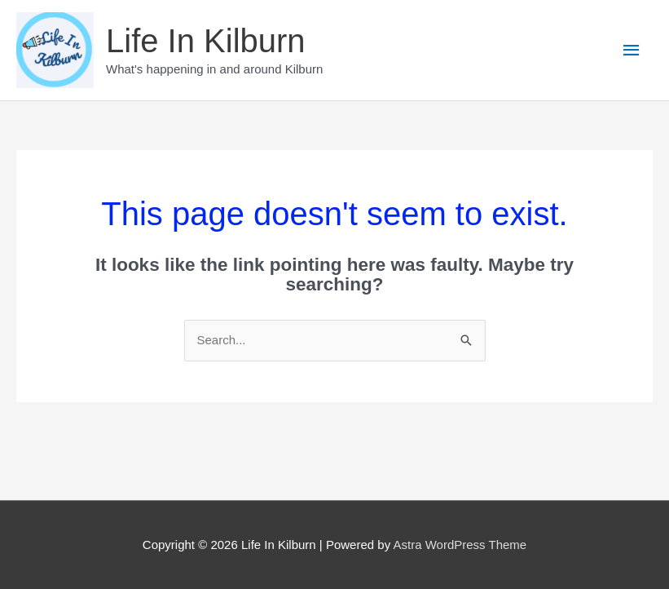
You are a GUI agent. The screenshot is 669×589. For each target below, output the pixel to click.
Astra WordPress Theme (459, 544)
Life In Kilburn (206, 41)
